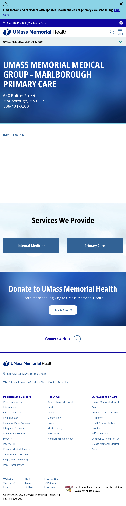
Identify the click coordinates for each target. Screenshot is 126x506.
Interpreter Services (13, 428)
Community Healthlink (103, 438)
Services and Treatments (16, 454)
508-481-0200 (16, 106)
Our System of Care (105, 397)
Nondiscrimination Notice (61, 438)
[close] (121, 4)
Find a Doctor (10, 417)
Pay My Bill (9, 443)
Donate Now (65, 311)
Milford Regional (100, 433)
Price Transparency (13, 464)
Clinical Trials (12, 412)
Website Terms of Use (9, 483)
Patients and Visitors (17, 397)
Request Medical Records (16, 449)
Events (51, 422)
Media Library (55, 428)
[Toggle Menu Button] (120, 42)
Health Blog (15, 459)
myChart (7, 438)
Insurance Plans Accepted (17, 422)
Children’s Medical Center (105, 412)
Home (6, 134)
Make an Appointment (15, 433)
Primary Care (95, 245)
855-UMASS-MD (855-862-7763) (26, 23)
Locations (18, 134)
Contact (52, 412)
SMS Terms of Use (29, 483)
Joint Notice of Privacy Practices (51, 483)
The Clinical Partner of (35, 382)
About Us (54, 397)
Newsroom (54, 433)
